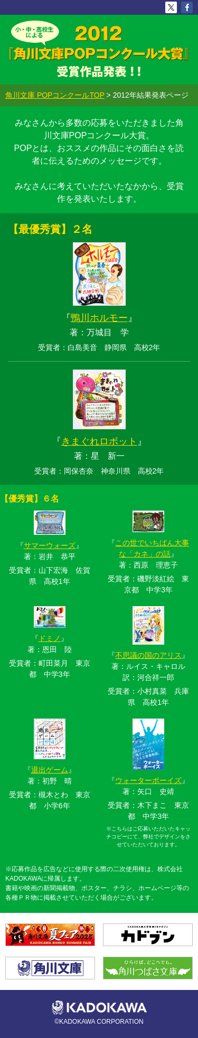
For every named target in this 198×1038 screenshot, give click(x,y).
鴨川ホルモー (99, 318)
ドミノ (50, 638)
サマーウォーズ (50, 545)
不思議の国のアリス (148, 655)
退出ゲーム (49, 770)
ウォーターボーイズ (148, 780)
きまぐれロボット (99, 441)
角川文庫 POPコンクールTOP (55, 95)
